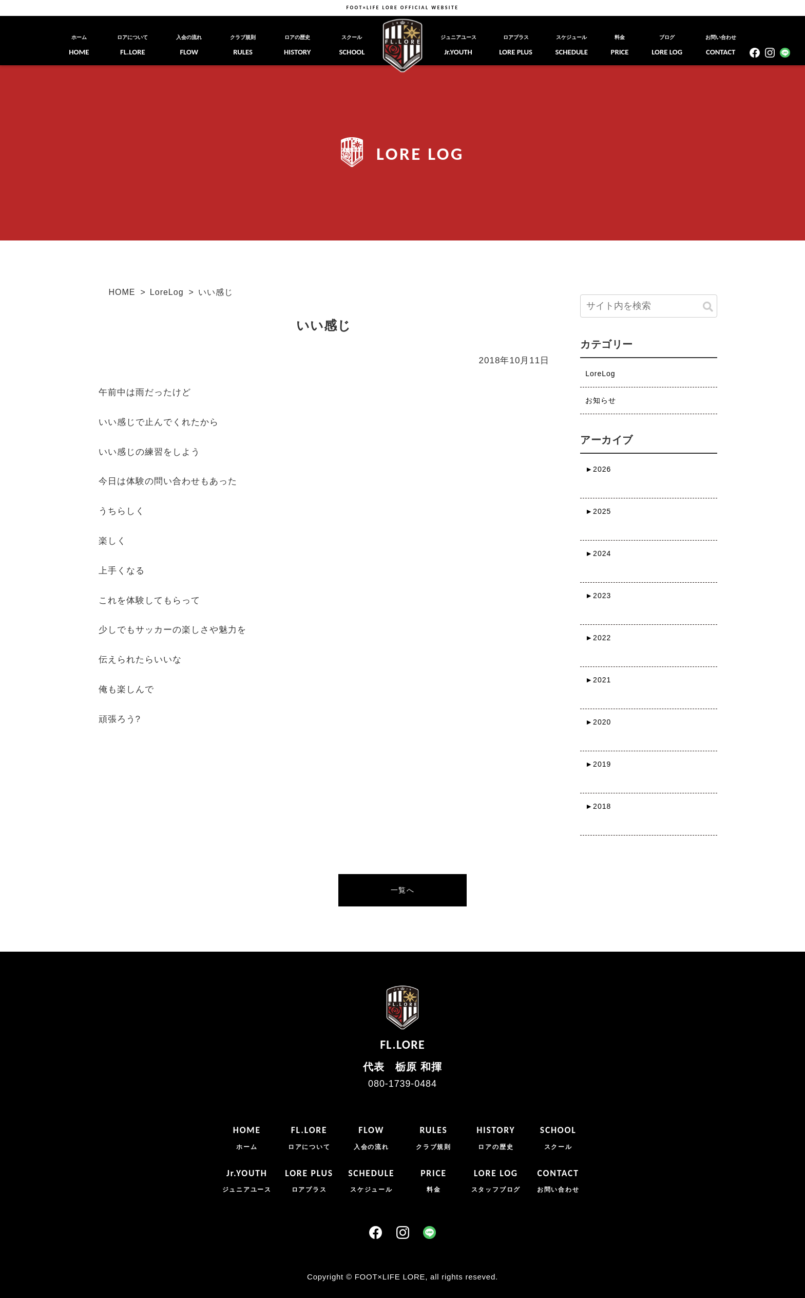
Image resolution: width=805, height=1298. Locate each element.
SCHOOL (352, 45)
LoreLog (167, 292)
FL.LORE (132, 45)
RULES (243, 45)
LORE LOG (666, 45)
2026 (598, 469)
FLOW (189, 45)
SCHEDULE (571, 45)
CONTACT (720, 45)
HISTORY (297, 45)
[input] (648, 306)
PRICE (620, 45)
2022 (598, 638)
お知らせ (600, 400)
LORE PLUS (515, 45)
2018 (598, 806)
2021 (598, 680)
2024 (598, 553)
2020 (598, 722)
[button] (708, 307)
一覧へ (402, 890)
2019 (598, 764)
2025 (598, 511)
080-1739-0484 (402, 1084)
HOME (79, 45)
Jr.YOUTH (458, 45)
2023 (598, 595)
